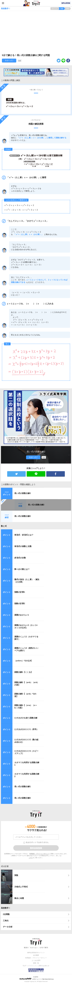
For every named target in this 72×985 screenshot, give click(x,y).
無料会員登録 (65, 3)
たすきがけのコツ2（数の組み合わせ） (26, 741)
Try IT (36, 3)
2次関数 (6, 914)
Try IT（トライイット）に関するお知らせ (36, 965)
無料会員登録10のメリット (36, 952)
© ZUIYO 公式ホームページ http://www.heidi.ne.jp (36, 978)
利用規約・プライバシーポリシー (39, 853)
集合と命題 (19, 898)
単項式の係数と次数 (23, 546)
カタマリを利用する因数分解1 (26, 763)
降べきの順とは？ (22, 569)
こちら (31, 857)
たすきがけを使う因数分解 (25, 718)
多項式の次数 (20, 558)
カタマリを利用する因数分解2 (26, 775)
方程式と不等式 (21, 887)
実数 (16, 875)
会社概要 (36, 955)
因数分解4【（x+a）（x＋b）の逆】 (25, 706)
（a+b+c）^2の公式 (23, 661)
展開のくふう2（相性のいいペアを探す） (26, 649)
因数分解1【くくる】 (23, 672)
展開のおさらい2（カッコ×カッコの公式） (26, 626)
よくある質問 (36, 960)
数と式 (4, 526)
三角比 (6, 921)
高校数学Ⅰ (6, 908)
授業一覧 (36, 963)
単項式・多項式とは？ (23, 535)
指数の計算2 (19, 603)
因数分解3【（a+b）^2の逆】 (25, 695)
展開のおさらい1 (21, 615)
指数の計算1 (19, 592)
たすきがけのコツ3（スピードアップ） (26, 752)
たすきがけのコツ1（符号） (26, 729)
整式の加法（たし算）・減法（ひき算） (26, 580)
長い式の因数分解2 (22, 493)
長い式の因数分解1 (22, 787)
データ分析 (7, 927)
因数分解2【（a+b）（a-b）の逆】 (26, 683)
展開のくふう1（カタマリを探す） (26, 638)
